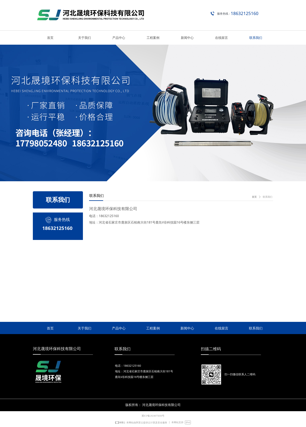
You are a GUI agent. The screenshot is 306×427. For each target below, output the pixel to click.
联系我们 (267, 196)
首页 (254, 196)
